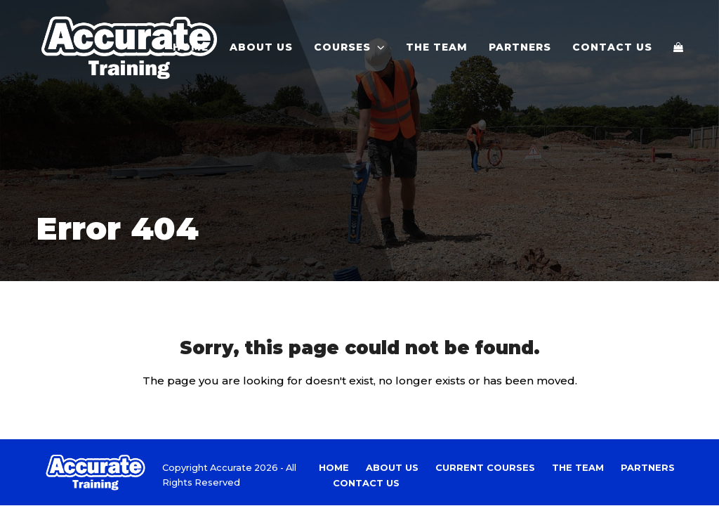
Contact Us (366, 482)
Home (334, 467)
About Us (392, 467)
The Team (578, 467)
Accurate (231, 467)
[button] (678, 47)
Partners (648, 467)
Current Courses (485, 467)
